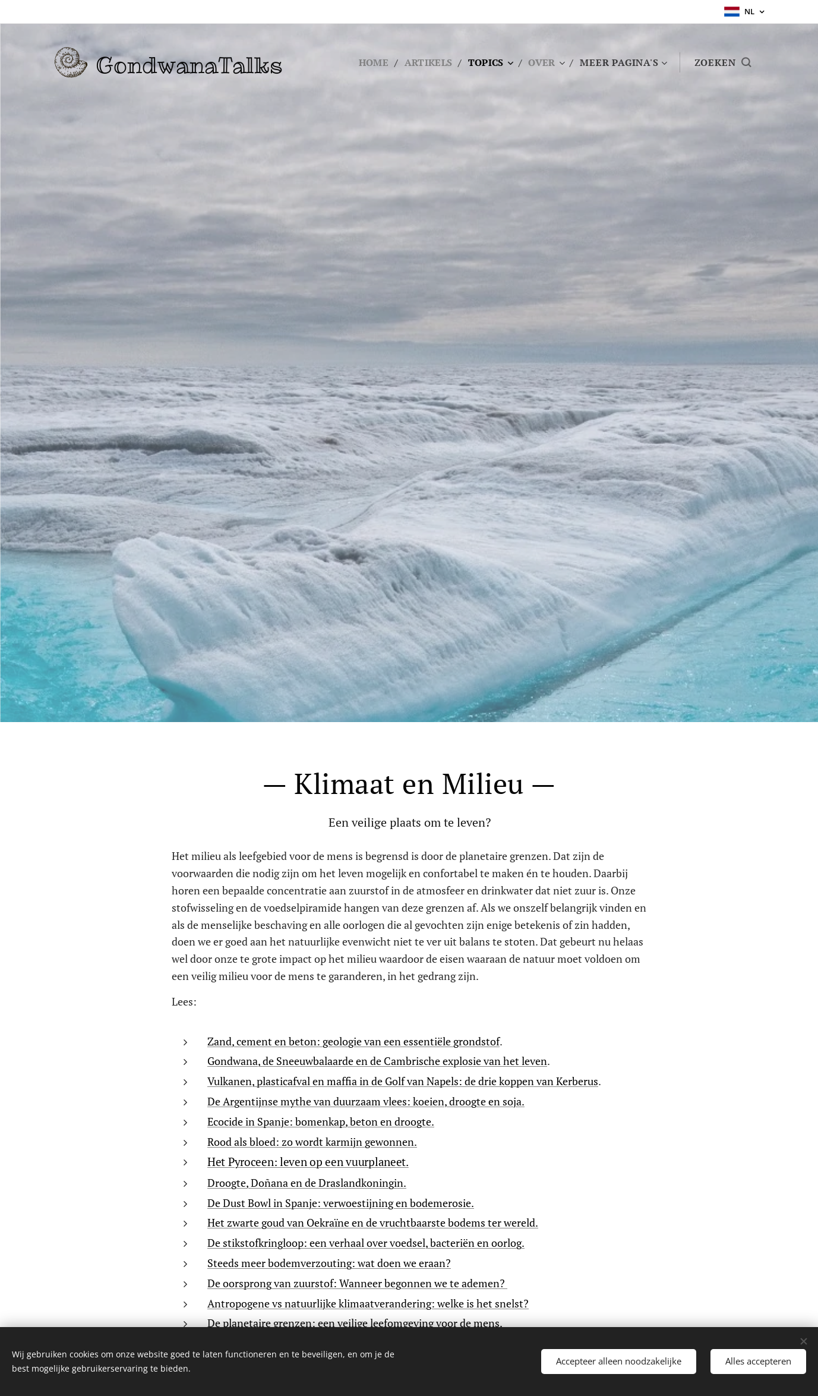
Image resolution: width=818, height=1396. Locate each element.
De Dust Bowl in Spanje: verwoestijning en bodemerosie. (340, 1202)
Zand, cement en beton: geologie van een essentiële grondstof (353, 1040)
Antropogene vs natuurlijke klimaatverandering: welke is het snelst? (368, 1303)
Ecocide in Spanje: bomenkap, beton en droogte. (320, 1121)
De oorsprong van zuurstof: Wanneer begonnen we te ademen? (357, 1282)
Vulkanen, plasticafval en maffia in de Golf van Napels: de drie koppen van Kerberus (402, 1081)
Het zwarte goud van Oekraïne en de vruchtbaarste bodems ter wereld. (372, 1222)
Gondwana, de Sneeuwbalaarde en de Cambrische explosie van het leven (377, 1061)
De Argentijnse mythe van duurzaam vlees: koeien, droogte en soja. (366, 1101)
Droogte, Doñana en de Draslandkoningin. (306, 1182)
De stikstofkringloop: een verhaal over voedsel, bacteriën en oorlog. (366, 1243)
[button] (723, 62)
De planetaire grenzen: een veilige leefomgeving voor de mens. (355, 1323)
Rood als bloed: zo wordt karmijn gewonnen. (312, 1141)
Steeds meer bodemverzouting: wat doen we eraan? (329, 1262)
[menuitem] (371, 62)
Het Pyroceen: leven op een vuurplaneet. (308, 1161)
